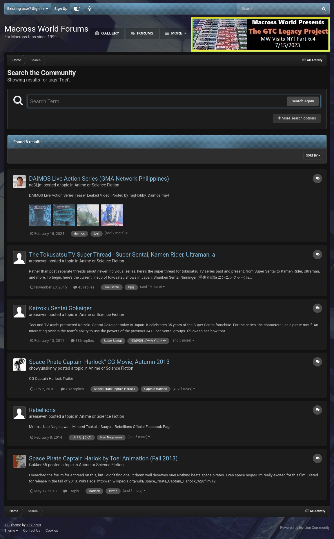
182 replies (72, 389)
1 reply (71, 491)
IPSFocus (33, 525)
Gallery (109, 33)
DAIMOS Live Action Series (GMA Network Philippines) (99, 178)
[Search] (263, 8)
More (177, 33)
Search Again (303, 101)
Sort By (313, 155)
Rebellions (42, 409)
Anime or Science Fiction (97, 185)
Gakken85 (38, 464)
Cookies (52, 531)
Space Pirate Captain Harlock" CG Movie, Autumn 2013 (99, 361)
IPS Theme (12, 525)
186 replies (82, 340)
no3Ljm (36, 185)
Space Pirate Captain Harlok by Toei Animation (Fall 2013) (103, 458)
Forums (144, 33)
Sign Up (60, 8)
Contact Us (31, 531)
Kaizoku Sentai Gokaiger (60, 308)
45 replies (83, 287)
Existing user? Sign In (27, 8)
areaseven (38, 261)
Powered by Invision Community (305, 528)
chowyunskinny (43, 368)
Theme (11, 531)
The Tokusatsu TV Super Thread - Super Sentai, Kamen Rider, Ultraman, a (122, 254)
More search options (297, 118)
